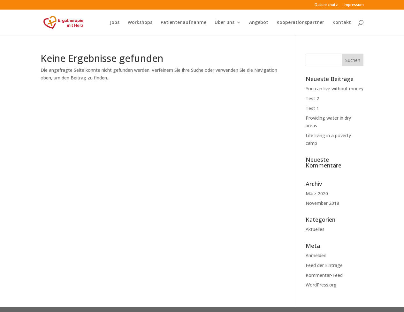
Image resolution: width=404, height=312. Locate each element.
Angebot (258, 22)
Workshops (140, 22)
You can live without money (334, 88)
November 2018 (322, 203)
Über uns (224, 22)
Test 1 (312, 108)
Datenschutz (326, 5)
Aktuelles (315, 229)
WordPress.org (321, 285)
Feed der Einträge (324, 265)
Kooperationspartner (300, 22)
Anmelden (316, 255)
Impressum (354, 5)
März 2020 (317, 193)
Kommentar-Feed (324, 275)
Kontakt (341, 22)
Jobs (114, 22)
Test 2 (312, 98)
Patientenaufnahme (183, 22)
